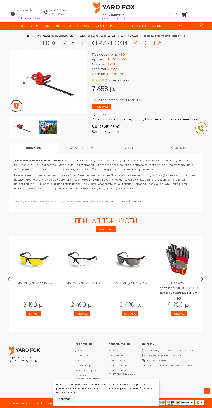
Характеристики (81, 147)
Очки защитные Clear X (82, 283)
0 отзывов (113, 80)
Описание (33, 147)
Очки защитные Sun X (130, 283)
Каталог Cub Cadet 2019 (122, 365)
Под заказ (82, 314)
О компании (82, 355)
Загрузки (130, 147)
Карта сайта (115, 355)
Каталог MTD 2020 (118, 360)
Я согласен (65, 399)
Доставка (80, 350)
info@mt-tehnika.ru (157, 360)
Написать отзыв (130, 80)
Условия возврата (85, 365)
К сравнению (104, 114)
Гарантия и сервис (86, 370)
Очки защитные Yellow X (33, 283)
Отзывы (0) (178, 147)
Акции (111, 350)
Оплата (79, 360)
